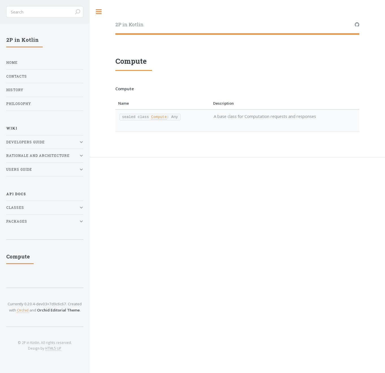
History (14, 90)
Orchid (23, 310)
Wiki (11, 128)
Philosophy (18, 104)
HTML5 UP (53, 348)
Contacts (16, 76)
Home (12, 62)
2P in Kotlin (129, 24)
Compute (158, 116)
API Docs (16, 194)
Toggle (99, 11)
